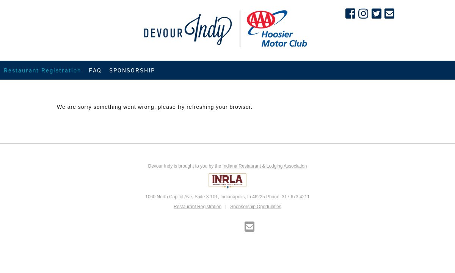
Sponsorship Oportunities (255, 206)
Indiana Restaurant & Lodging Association (265, 166)
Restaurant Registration (42, 70)
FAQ (95, 70)
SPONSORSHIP (132, 70)
